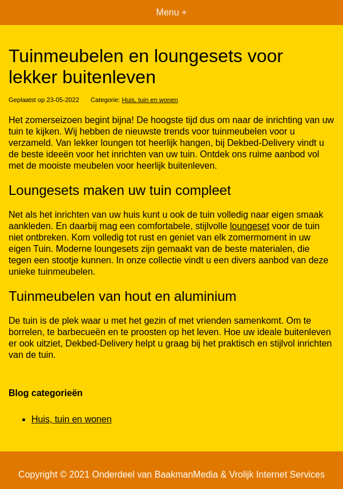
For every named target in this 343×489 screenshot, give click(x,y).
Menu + (171, 12)
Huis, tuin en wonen (150, 99)
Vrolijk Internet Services (276, 474)
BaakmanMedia (186, 474)
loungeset (249, 226)
